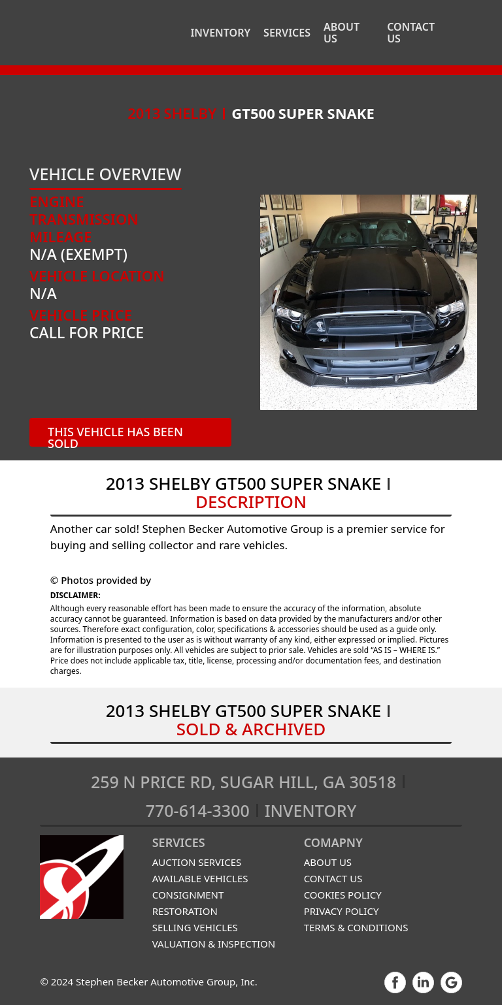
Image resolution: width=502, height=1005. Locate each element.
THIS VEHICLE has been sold (115, 435)
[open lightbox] (368, 302)
